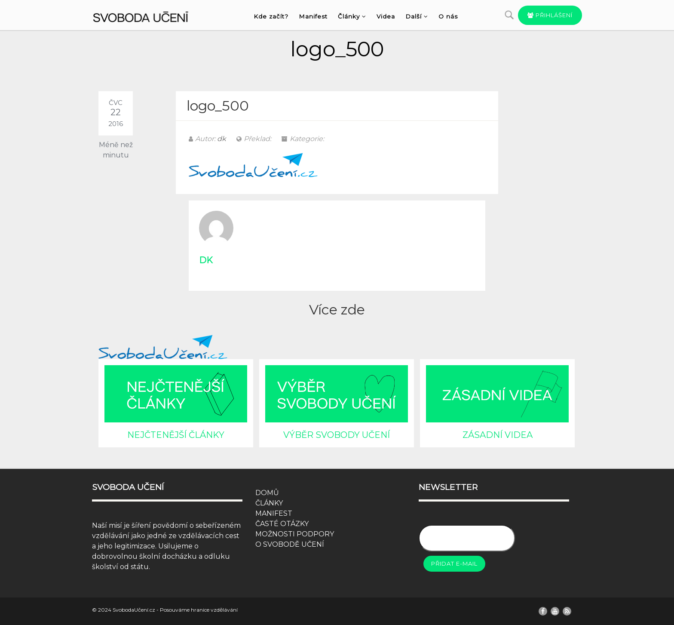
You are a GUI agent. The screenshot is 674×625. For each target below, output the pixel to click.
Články (352, 16)
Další (416, 16)
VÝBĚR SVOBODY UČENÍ (336, 435)
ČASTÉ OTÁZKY (282, 524)
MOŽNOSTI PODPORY (294, 534)
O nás (448, 16)
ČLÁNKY (269, 503)
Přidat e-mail (454, 563)
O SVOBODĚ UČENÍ (289, 544)
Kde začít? (271, 16)
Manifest (313, 16)
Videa (386, 16)
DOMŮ (267, 493)
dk (221, 139)
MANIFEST (273, 513)
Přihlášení (550, 15)
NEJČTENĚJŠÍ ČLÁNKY (175, 435)
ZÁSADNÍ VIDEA (498, 435)
